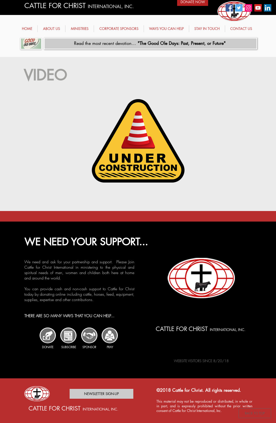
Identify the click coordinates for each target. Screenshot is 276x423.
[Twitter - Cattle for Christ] (239, 8)
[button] (51, 28)
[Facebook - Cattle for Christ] (229, 8)
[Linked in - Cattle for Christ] (267, 8)
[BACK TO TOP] (255, 413)
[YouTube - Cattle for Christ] (258, 8)
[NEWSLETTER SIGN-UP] (101, 394)
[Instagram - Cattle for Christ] (248, 8)
